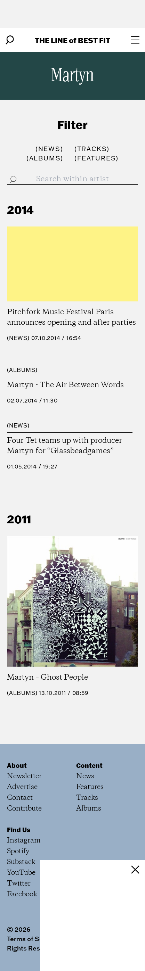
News (18, 337)
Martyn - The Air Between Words (65, 385)
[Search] (10, 39)
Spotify (18, 851)
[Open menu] (135, 40)
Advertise (22, 787)
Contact (20, 798)
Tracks (87, 798)
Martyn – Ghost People (47, 677)
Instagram (24, 840)
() (49, 149)
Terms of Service (32, 939)
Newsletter (24, 776)
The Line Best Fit (72, 40)
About (17, 765)
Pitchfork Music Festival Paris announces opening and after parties (71, 317)
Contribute (24, 808)
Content (89, 765)
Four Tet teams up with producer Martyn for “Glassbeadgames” (64, 445)
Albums (22, 369)
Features (90, 787)
